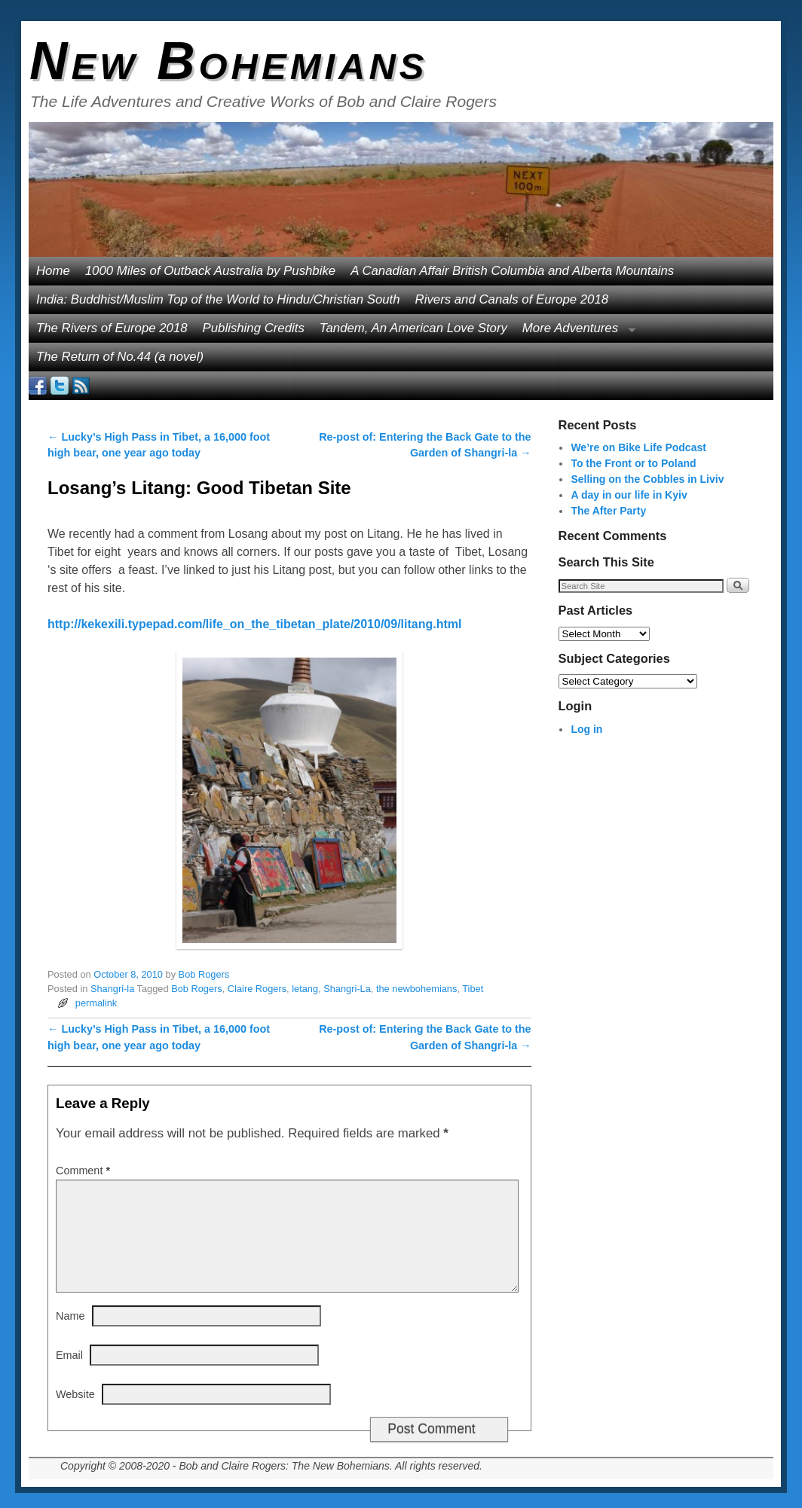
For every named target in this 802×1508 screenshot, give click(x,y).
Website (75, 1394)
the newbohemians (416, 988)
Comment (84, 1171)
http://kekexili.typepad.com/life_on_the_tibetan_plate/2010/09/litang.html (254, 624)
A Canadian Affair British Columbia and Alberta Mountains (512, 271)
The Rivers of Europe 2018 (112, 328)
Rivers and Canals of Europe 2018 (512, 299)
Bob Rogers (204, 974)
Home (53, 271)
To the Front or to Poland (633, 463)
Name (70, 1316)
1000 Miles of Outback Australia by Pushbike (210, 271)
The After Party (608, 511)
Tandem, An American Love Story (413, 328)
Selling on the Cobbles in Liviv (647, 479)
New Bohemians (228, 61)
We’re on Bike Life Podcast (638, 447)
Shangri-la (112, 988)
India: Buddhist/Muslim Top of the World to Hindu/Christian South (218, 299)
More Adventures (575, 332)
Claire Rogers (257, 988)
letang (305, 988)
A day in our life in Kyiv (629, 495)
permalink (96, 1003)
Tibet (472, 988)
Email (69, 1355)
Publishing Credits (254, 328)
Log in (586, 729)
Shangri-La (347, 988)
